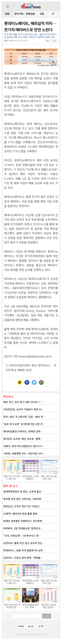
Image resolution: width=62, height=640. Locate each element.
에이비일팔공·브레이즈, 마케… (30, 605)
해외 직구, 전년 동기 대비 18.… (12, 477)
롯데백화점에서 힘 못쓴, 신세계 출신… (23, 491)
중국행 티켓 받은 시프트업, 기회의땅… (23, 499)
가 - (54, 41)
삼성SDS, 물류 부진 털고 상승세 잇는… (23, 543)
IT (53, 13)
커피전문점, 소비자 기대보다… (30, 477)
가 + (47, 41)
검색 (46, 616)
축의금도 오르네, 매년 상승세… (48, 605)
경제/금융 (30, 13)
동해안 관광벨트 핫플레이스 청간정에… (23, 521)
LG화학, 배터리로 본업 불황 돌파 (20, 513)
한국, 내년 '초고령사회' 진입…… (49, 477)
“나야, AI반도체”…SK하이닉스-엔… (22, 535)
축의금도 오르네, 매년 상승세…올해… (23, 438)
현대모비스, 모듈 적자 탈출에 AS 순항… (24, 550)
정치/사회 (18, 13)
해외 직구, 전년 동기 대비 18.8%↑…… (24, 402)
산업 (42, 13)
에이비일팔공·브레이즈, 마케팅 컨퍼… (23, 431)
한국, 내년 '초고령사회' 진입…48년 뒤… (24, 416)
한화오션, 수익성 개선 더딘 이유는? (21, 506)
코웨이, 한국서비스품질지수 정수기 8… (23, 446)
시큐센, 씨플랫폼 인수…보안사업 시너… (24, 453)
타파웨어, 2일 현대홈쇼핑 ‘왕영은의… (22, 528)
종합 (7, 13)
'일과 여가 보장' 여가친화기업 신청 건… (24, 424)
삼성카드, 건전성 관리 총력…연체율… (23, 557)
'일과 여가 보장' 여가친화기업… (12, 605)
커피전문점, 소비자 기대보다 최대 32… (23, 409)
